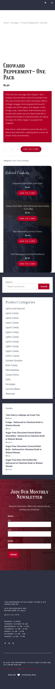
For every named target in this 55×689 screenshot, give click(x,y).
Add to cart (31, 149)
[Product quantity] (12, 149)
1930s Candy (16, 161)
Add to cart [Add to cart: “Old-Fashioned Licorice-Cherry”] (27, 241)
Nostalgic (15, 23)
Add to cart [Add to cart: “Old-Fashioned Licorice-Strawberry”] (27, 264)
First (9, 520)
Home (6, 23)
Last (9, 530)
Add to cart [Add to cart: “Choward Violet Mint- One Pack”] (27, 193)
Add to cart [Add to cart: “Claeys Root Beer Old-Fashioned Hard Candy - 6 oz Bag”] (27, 218)
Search (9, 282)
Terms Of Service (29, 669)
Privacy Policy (11, 669)
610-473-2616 (12, 615)
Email (14, 541)
